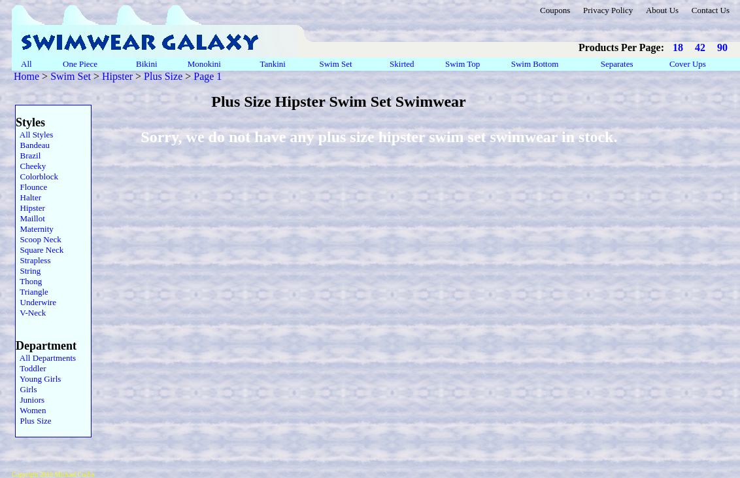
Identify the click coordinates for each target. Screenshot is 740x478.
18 (678, 47)
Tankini (274, 64)
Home (26, 76)
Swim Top (462, 64)
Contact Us (711, 10)
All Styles (34, 134)
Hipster (117, 76)
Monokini (204, 64)
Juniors (30, 400)
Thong (29, 281)
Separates (616, 64)
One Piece (81, 64)
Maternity (35, 229)
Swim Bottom (534, 64)
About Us (662, 10)
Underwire (36, 302)
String (28, 271)
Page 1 (207, 76)
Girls (26, 389)
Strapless (33, 260)
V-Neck (31, 313)
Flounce (31, 187)
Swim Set (336, 64)
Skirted (403, 64)
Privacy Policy (608, 10)
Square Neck (39, 250)
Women (31, 410)
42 (700, 47)
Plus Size (163, 76)
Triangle (32, 292)
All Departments (46, 358)
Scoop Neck (38, 239)
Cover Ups (687, 64)
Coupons (555, 10)
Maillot (30, 218)
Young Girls (38, 379)
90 (722, 47)
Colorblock (37, 176)
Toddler (31, 368)
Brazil (28, 155)
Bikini (147, 64)
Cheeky (31, 166)
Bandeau (33, 145)
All (26, 64)
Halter (28, 197)
